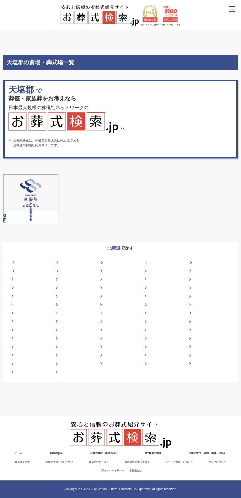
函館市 (58, 308)
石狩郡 (58, 358)
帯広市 (147, 325)
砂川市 (103, 333)
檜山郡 (191, 350)
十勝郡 (14, 384)
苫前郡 (103, 384)
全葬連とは (135, 470)
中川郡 (147, 367)
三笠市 (103, 316)
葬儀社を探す (22, 462)
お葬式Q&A (56, 453)
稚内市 (14, 341)
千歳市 (103, 299)
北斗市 (103, 308)
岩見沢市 (193, 308)
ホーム (18, 453)
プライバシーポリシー (111, 470)
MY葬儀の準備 (153, 453)
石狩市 (147, 308)
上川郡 (147, 358)
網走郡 (103, 341)
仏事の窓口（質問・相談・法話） (207, 453)
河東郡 (191, 358)
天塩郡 (191, 375)
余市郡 (191, 384)
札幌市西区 (150, 282)
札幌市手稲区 (18, 291)
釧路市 (58, 316)
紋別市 (147, 316)
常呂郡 (58, 384)
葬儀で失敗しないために (59, 462)
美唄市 (58, 299)
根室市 (58, 325)
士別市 (58, 333)
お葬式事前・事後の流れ (104, 453)
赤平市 (147, 291)
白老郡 (103, 375)
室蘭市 (191, 316)
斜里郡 (14, 375)
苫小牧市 (193, 333)
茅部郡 (14, 367)
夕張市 (58, 341)
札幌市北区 (106, 282)
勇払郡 (58, 392)
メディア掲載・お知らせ (179, 462)
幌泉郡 (14, 358)
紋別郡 (103, 367)
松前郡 (58, 367)
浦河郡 (147, 384)
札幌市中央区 (18, 282)
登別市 (103, 325)
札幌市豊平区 (63, 291)
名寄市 (14, 325)
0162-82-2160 (18, 229)
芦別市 (14, 299)
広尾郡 (147, 350)
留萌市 (14, 333)
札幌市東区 (62, 282)
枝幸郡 (14, 350)
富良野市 (15, 308)
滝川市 (147, 333)
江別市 (147, 299)
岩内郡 (103, 358)
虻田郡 (147, 341)
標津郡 (58, 375)
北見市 (14, 316)
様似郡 (191, 367)
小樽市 (191, 325)
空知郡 (147, 375)
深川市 (191, 299)
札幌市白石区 (196, 282)
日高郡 (103, 350)
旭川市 (191, 291)
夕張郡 (14, 392)
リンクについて (217, 462)
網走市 (103, 291)
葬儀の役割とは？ (99, 462)
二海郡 (58, 350)
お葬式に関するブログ (137, 462)
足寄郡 (191, 341)
